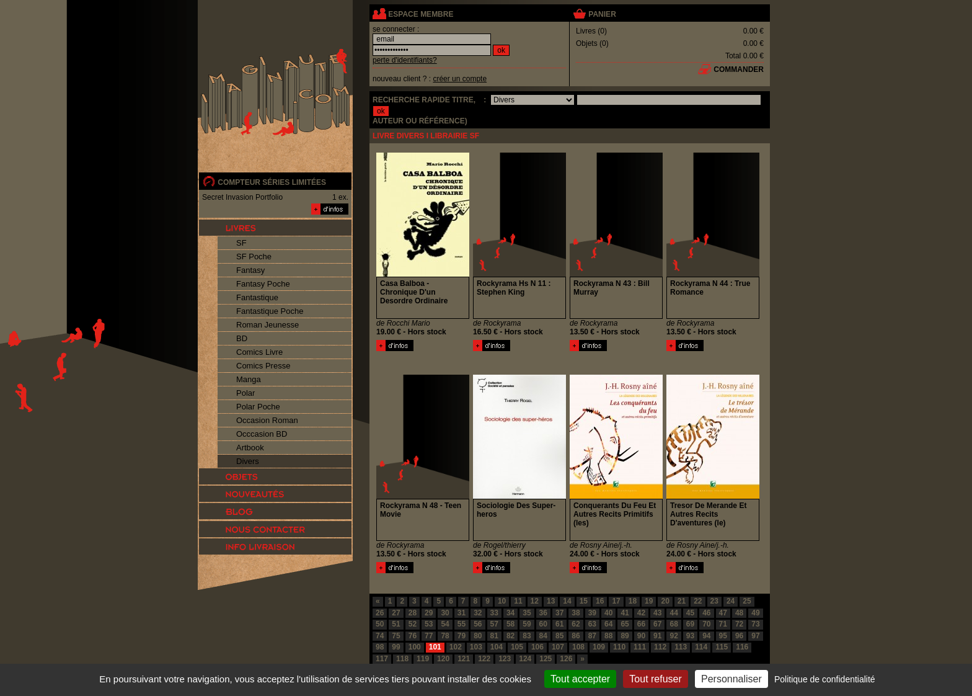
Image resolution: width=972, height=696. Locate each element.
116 (742, 647)
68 (673, 624)
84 (543, 635)
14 (567, 601)
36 (543, 613)
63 (592, 624)
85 (559, 635)
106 (537, 647)
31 (461, 613)
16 (600, 601)
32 (478, 613)
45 (690, 613)
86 (576, 635)
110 (619, 647)
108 (578, 647)
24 (731, 601)
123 (504, 658)
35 (527, 613)
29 (429, 613)
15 (584, 601)
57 (494, 624)
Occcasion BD (261, 434)
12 (535, 601)
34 (510, 613)
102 (455, 647)
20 (665, 601)
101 (435, 647)
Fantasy (250, 270)
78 (445, 635)
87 (592, 635)
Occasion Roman (267, 420)
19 (649, 601)
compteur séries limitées (272, 182)
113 (680, 647)
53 (429, 624)
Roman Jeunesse (267, 324)
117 (382, 658)
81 (494, 635)
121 (463, 658)
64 (608, 624)
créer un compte (460, 78)
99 (396, 647)
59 (527, 624)
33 (494, 613)
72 (739, 624)
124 (525, 658)
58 (510, 624)
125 (545, 658)
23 (714, 601)
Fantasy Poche (263, 283)
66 (641, 624)
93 (690, 635)
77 (429, 635)
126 (566, 658)
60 (543, 624)
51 (396, 624)
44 (673, 613)
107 (558, 647)
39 (592, 613)
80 (478, 635)
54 (445, 624)
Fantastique (257, 297)
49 (755, 613)
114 (701, 647)
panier (602, 14)
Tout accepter (580, 679)
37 (559, 613)
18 (633, 601)
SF (241, 243)
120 (443, 658)
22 (698, 601)
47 (723, 613)
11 (518, 601)
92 (673, 635)
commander (739, 69)
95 (723, 635)
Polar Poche (258, 406)
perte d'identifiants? (405, 60)
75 (396, 635)
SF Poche (254, 256)
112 (660, 647)
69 (690, 624)
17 (616, 601)
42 (641, 613)
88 (608, 635)
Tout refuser (655, 679)
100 (415, 647)
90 (641, 635)
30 (445, 613)
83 (527, 635)
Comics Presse (263, 365)
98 (380, 647)
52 (413, 624)
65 (625, 624)
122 (484, 658)
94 (706, 635)
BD (241, 338)
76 (413, 635)
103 (476, 647)
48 (739, 613)
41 (625, 613)
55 (461, 624)
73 (755, 624)
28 (413, 613)
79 (461, 635)
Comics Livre (259, 352)
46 (706, 613)
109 (599, 647)
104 (496, 647)
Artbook (250, 447)
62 (576, 624)
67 (657, 624)
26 (380, 613)
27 (396, 613)
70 (706, 624)
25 (747, 601)
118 (402, 658)
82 (510, 635)
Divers (247, 461)
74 (380, 635)
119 (423, 658)
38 (576, 613)
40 (608, 613)
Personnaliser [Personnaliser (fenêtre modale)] (731, 679)
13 (551, 601)
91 (657, 635)
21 (682, 601)
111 (640, 647)
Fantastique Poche (269, 311)
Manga (248, 379)
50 (380, 624)
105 (517, 647)
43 (657, 613)
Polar (245, 393)
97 (755, 635)
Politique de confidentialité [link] (824, 679)
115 (721, 647)
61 (559, 624)
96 (739, 635)
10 (502, 601)
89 (625, 635)
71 (723, 624)
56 (478, 624)
